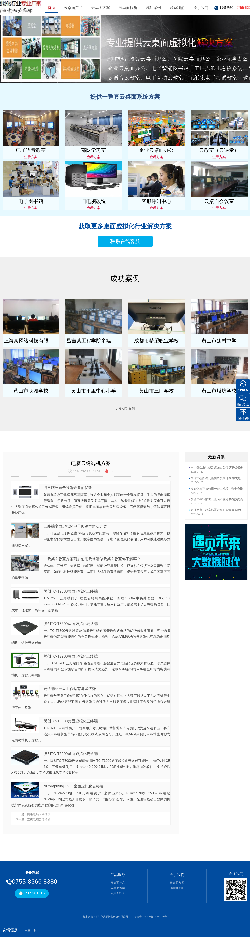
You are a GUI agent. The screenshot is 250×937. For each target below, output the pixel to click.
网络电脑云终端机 (38, 814)
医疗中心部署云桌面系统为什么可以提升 (217, 478)
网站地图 (177, 888)
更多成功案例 (125, 408)
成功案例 (153, 8)
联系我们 (177, 8)
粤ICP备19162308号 (155, 916)
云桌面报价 (128, 8)
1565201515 (31, 893)
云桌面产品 (73, 8)
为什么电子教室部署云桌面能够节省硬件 (217, 510)
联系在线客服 (125, 241)
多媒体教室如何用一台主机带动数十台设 (217, 488)
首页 (51, 8)
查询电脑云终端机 (38, 819)
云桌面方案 (100, 8)
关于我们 (200, 8)
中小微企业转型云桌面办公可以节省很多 (217, 467)
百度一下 (30, 930)
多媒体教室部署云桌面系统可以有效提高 (217, 499)
